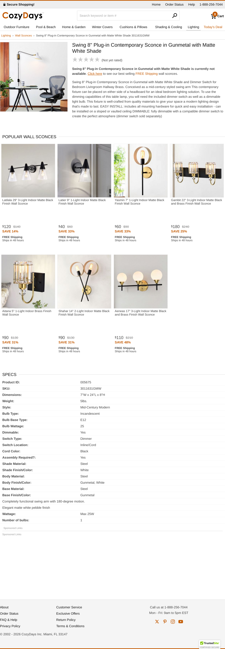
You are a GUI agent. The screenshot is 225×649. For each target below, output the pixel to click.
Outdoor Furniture (16, 27)
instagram (173, 621)
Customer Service (69, 607)
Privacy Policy (10, 626)
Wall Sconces (23, 35)
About (4, 607)
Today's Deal (213, 27)
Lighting (193, 27)
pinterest (165, 621)
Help (191, 4)
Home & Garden (74, 27)
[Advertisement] (112, 565)
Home (156, 4)
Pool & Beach (46, 27)
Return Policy (66, 620)
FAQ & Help (8, 620)
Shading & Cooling (168, 27)
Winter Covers (102, 27)
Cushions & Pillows (133, 27)
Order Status (174, 4)
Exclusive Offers (68, 613)
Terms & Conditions (70, 626)
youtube (180, 621)
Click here (95, 73)
